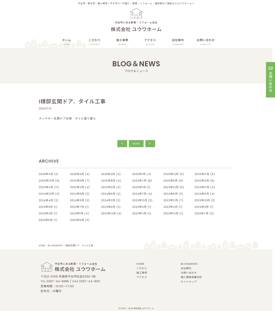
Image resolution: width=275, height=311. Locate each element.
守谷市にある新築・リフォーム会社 (136, 27)
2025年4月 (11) (49, 187)
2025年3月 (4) (80, 187)
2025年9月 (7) (80, 180)
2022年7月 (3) (204, 213)
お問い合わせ (206, 42)
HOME (140, 264)
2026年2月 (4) (111, 174)
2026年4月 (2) (48, 174)
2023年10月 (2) (205, 200)
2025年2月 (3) (111, 187)
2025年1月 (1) (141, 187)
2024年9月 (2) (80, 194)
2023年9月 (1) (48, 207)
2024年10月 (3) (49, 194)
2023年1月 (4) (79, 213)
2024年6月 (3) (173, 194)
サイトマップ (189, 282)
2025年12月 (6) (173, 174)
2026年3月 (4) (80, 174)
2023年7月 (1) (79, 207)
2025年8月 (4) (111, 180)
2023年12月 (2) (142, 200)
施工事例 (122, 42)
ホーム (66, 42)
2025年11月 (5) (205, 174)
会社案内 (178, 42)
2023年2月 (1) (48, 213)
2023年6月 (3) (111, 207)
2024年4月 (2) (49, 200)
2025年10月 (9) (49, 180)
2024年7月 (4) (142, 194)
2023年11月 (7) (173, 200)
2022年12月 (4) (111, 213)
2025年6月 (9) (173, 180)
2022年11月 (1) (141, 213)
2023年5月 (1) (141, 207)
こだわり (95, 42)
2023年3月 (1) (204, 207)
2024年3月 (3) (80, 200)
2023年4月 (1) (173, 207)
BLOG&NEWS (189, 264)
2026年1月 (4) (141, 174)
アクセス (150, 42)
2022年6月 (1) (48, 220)
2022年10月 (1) (173, 213)
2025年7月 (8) (142, 180)
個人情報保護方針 (191, 277)
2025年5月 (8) (205, 180)
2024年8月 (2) (111, 194)
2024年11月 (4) (205, 187)
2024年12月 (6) (173, 187)
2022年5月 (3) (80, 220)
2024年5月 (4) (205, 194)
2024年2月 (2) (111, 200)
